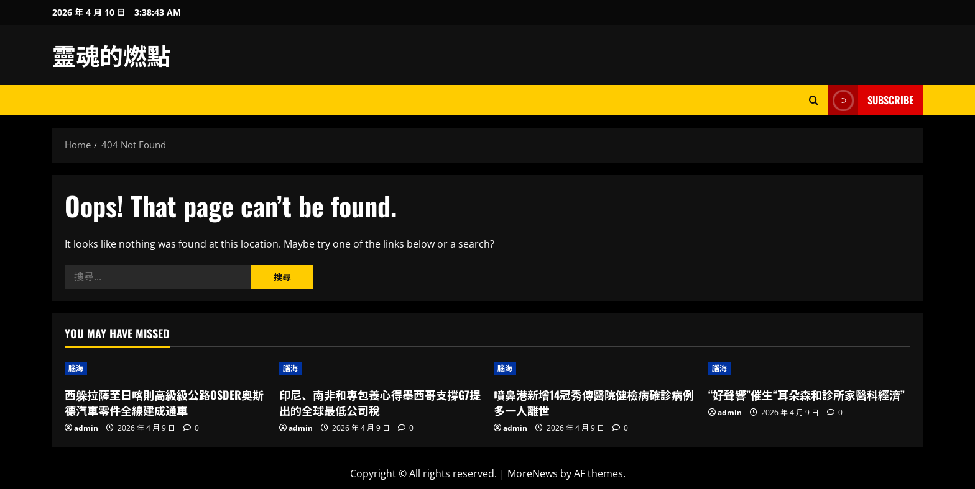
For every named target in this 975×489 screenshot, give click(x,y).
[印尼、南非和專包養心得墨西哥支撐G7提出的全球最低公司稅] (380, 368)
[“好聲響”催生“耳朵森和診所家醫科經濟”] (809, 368)
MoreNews (532, 473)
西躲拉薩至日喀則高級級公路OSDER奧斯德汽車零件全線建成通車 (164, 402)
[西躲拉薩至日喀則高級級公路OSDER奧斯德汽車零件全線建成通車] (166, 368)
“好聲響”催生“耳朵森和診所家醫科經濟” (806, 395)
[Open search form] (813, 100)
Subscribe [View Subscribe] (870, 100)
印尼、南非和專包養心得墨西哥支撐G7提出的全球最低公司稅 (380, 402)
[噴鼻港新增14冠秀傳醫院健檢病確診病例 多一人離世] (595, 368)
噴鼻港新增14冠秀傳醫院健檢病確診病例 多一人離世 (594, 402)
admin (86, 428)
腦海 (75, 368)
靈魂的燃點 (111, 54)
